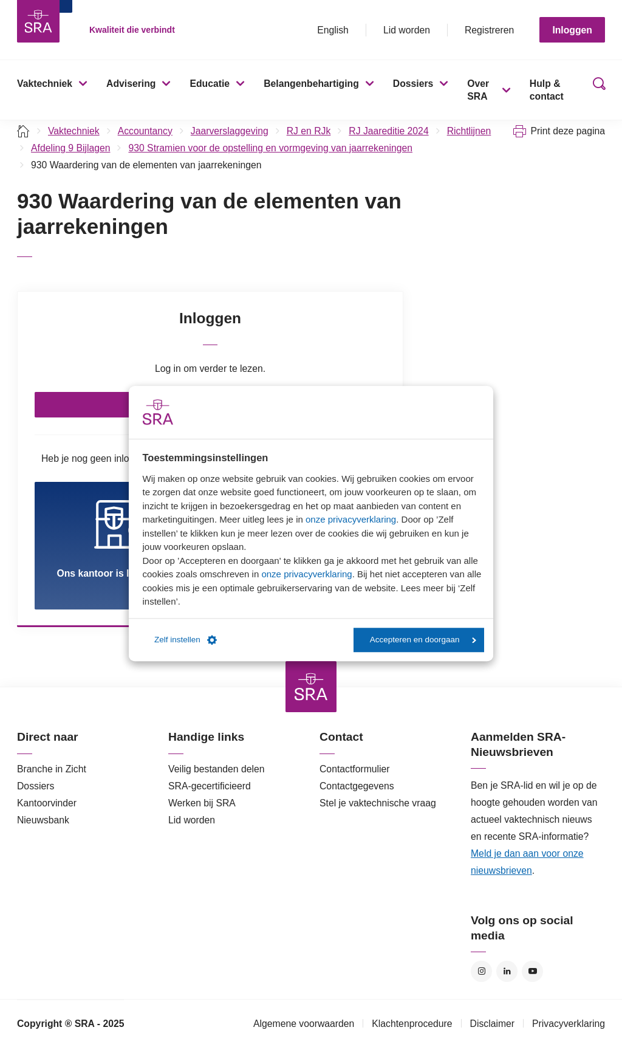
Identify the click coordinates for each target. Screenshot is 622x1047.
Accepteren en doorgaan (423, 639)
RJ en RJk (309, 131)
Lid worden (406, 30)
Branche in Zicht (51, 769)
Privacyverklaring (568, 1023)
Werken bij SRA (202, 803)
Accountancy (145, 131)
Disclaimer (492, 1023)
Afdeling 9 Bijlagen (70, 148)
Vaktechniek (44, 83)
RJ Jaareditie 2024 (388, 131)
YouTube (532, 971)
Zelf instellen (185, 640)
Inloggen (572, 30)
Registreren (489, 30)
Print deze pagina (567, 131)
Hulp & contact (547, 89)
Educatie (210, 83)
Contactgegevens (357, 786)
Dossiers (413, 83)
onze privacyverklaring (351, 519)
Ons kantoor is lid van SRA (117, 538)
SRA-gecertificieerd (209, 786)
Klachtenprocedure (412, 1023)
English (333, 30)
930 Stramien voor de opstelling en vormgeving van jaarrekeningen (270, 148)
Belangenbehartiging (311, 83)
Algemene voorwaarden (303, 1023)
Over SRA (478, 89)
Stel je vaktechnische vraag (378, 803)
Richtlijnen (469, 131)
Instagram (481, 971)
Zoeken (596, 90)
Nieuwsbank (43, 820)
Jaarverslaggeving (229, 131)
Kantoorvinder (47, 803)
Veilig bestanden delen (216, 769)
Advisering (131, 83)
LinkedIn (507, 971)
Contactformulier (355, 769)
